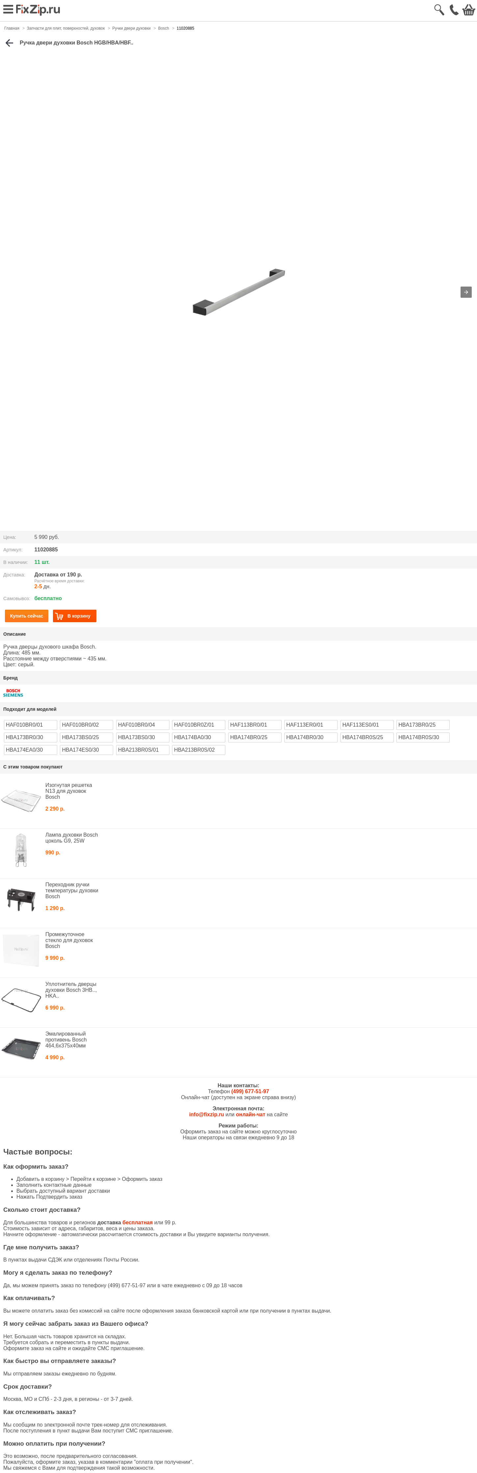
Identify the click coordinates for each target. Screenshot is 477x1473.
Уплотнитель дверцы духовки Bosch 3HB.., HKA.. (71, 990)
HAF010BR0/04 (136, 725)
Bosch (163, 28)
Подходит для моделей (30, 709)
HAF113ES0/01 (360, 725)
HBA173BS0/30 (136, 737)
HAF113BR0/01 (248, 725)
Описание (14, 634)
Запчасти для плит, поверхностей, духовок (66, 28)
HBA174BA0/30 (192, 737)
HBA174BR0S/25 (362, 737)
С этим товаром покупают (33, 766)
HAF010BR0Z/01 (194, 725)
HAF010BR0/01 (24, 725)
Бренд (10, 678)
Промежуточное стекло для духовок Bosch (69, 940)
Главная (11, 28)
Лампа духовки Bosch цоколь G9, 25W (71, 838)
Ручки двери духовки (132, 28)
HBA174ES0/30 (80, 750)
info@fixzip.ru (206, 1114)
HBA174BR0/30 (304, 737)
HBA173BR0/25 (417, 725)
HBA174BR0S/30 (418, 737)
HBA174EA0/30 (24, 750)
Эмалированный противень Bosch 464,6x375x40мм (66, 1039)
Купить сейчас (26, 616)
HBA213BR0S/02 (194, 750)
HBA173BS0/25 (80, 737)
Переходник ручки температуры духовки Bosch (71, 890)
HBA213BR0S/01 (138, 750)
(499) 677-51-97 (250, 1091)
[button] (466, 292)
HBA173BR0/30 (24, 737)
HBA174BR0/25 (248, 737)
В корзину (72, 616)
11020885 (185, 28)
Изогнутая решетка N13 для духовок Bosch (68, 791)
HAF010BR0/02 (80, 725)
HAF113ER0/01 (304, 725)
